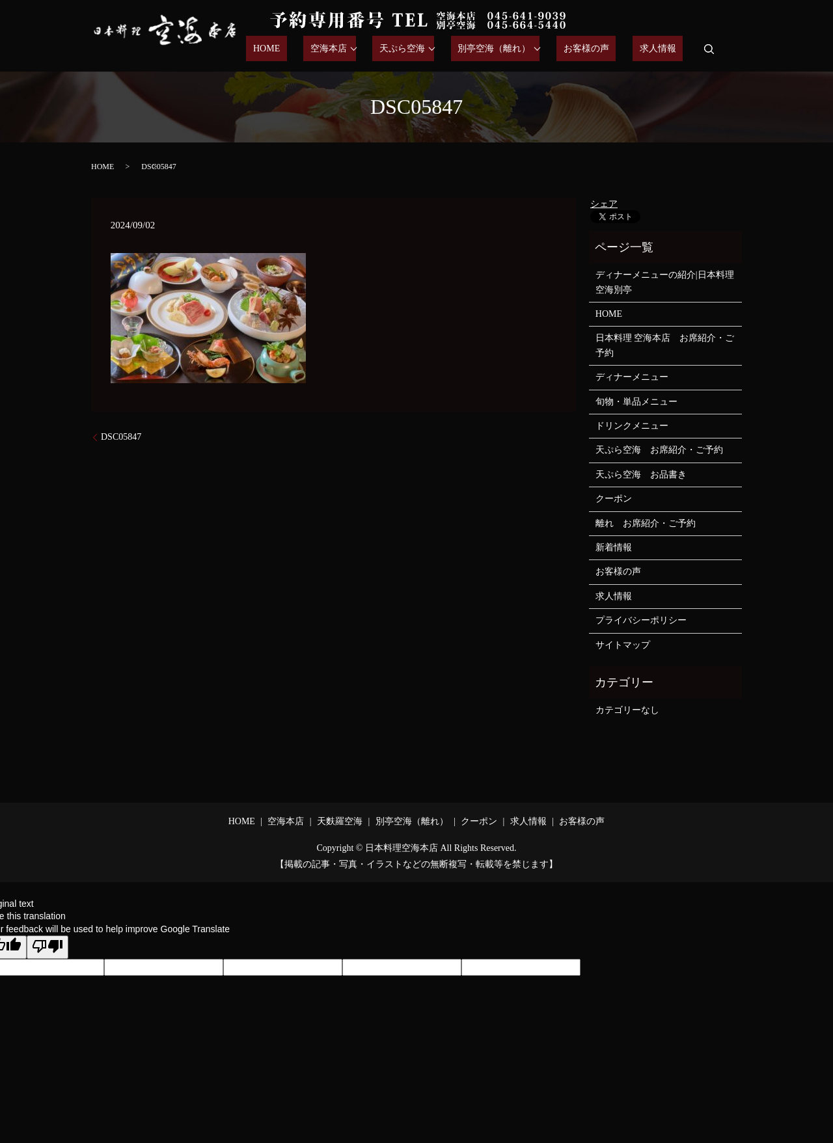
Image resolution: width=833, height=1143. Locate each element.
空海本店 (371, 49)
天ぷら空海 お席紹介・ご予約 (659, 450)
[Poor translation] (47, 947)
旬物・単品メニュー (636, 402)
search (709, 49)
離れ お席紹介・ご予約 (645, 523)
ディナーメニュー (631, 377)
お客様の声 (607, 49)
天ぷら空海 (438, 49)
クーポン (613, 499)
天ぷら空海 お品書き (641, 474)
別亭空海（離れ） (522, 49)
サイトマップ (622, 645)
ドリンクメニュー (631, 426)
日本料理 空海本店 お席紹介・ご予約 (665, 345)
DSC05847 (121, 437)
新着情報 (613, 547)
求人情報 (664, 49)
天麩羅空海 (339, 821)
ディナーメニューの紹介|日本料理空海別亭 (664, 282)
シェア (604, 204)
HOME (323, 49)
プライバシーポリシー (641, 620)
